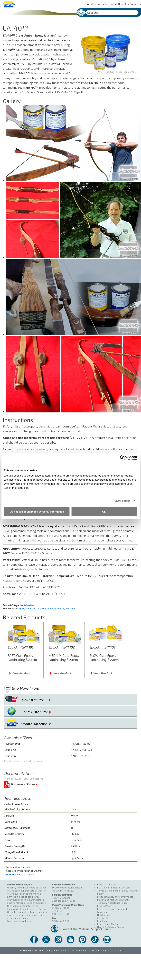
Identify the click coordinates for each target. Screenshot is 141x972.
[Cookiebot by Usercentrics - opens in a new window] (122, 457)
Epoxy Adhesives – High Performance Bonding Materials (47, 608)
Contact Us (103, 918)
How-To (123, 4)
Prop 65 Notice (20, 874)
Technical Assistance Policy (112, 902)
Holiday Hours (104, 914)
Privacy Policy (104, 905)
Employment (104, 921)
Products (111, 4)
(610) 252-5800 (60, 907)
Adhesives (29, 605)
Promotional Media (107, 924)
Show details (122, 500)
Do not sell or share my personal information (37, 511)
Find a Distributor (106, 884)
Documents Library (24, 784)
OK (104, 511)
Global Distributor (36, 711)
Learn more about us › (19, 921)
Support (135, 4)
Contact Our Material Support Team (77, 929)
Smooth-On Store (36, 723)
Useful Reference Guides (110, 927)
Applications (95, 4)
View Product (19, 673)
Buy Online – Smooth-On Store (113, 887)
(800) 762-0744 (60, 913)
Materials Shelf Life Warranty (113, 899)
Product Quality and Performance (115, 896)
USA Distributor (36, 699)
